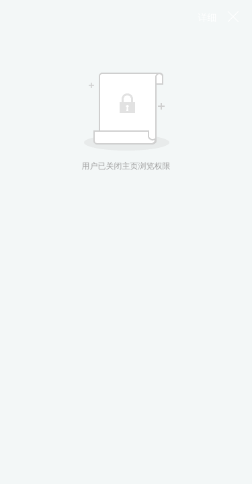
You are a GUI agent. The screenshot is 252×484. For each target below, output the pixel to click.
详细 (207, 17)
